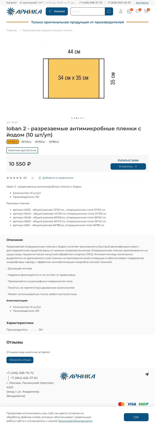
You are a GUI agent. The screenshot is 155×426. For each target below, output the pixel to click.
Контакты (142, 2)
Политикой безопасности (75, 420)
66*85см (54, 141)
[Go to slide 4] (78, 118)
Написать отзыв (20, 359)
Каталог (11, 2)
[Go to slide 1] (71, 118)
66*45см (26, 141)
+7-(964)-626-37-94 (24, 378)
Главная (11, 30)
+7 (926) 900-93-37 (119, 2)
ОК (136, 417)
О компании (28, 2)
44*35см (12, 141)
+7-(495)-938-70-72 (20, 373)
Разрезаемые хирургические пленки (47, 30)
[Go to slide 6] (83, 118)
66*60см (40, 141)
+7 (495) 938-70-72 (90, 2)
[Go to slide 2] (74, 118)
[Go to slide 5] (80, 118)
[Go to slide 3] (76, 118)
